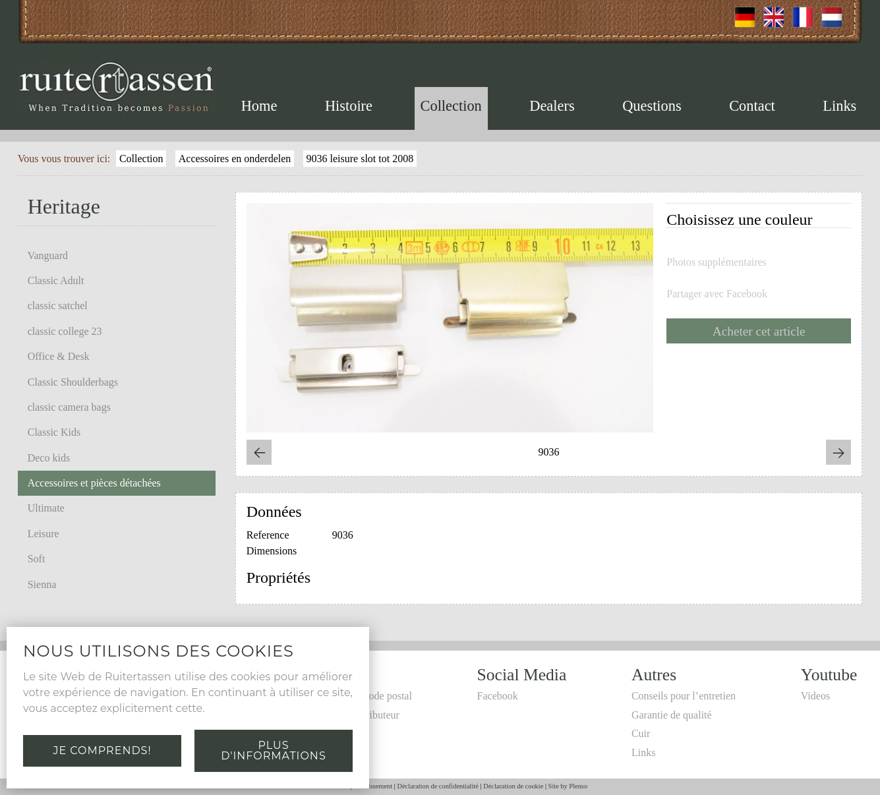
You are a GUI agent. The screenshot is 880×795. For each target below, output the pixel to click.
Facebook (497, 695)
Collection (451, 106)
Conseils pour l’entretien (683, 695)
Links (839, 106)
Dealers (551, 106)
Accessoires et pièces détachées (94, 482)
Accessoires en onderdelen (235, 158)
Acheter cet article (759, 331)
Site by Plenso (567, 786)
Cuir (640, 733)
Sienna (42, 584)
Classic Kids (54, 432)
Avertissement (372, 786)
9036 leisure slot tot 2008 (360, 158)
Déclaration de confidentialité (437, 786)
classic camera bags (69, 407)
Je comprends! (102, 750)
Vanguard (48, 255)
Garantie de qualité (671, 715)
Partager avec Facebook (716, 294)
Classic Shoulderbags (73, 382)
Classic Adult (56, 280)
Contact (752, 106)
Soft (36, 558)
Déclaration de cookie (513, 786)
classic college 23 (65, 331)
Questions (652, 106)
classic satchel (58, 305)
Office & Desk (59, 356)
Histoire (348, 106)
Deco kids (49, 457)
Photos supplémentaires (716, 262)
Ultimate (46, 508)
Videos (815, 695)
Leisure (43, 533)
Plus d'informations (273, 750)
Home (259, 106)
